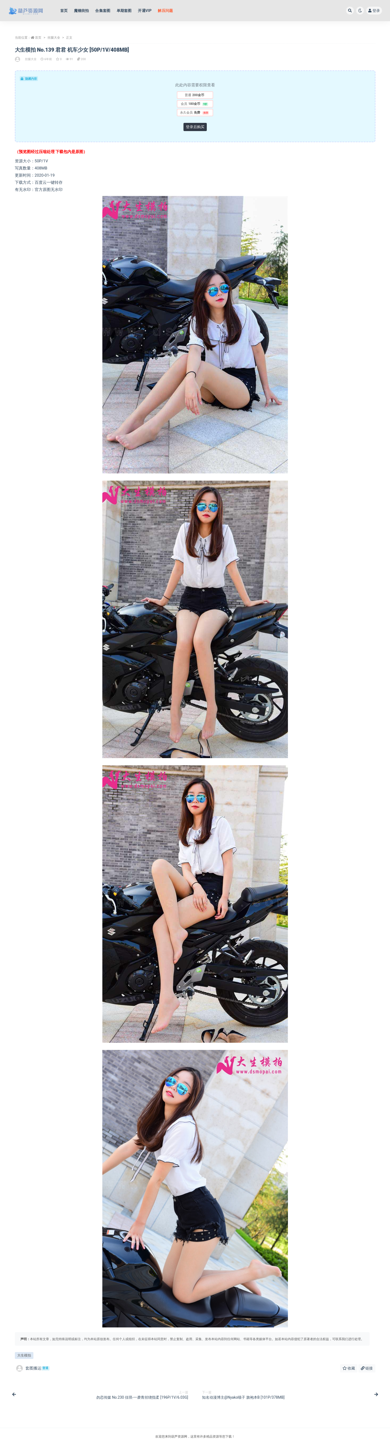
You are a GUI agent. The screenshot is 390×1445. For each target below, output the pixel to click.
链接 (367, 1368)
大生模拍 (24, 1355)
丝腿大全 (53, 37)
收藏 (349, 1368)
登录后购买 (195, 127)
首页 (38, 37)
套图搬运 (33, 1368)
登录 (374, 10)
